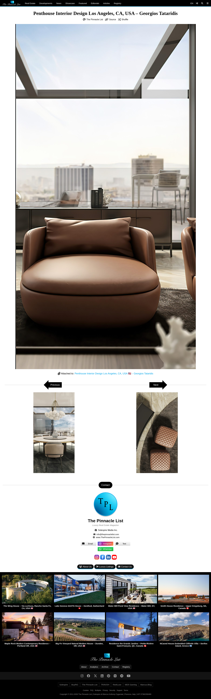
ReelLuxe (117, 685)
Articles (106, 3)
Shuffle (125, 19)
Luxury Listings (105, 567)
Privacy (105, 690)
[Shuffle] (197, 3)
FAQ (91, 690)
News (58, 3)
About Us (85, 567)
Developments (45, 3)
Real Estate (30, 3)
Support (119, 690)
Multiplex (98, 690)
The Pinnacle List (95, 19)
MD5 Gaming (131, 685)
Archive (105, 667)
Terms (126, 690)
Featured (83, 3)
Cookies (86, 690)
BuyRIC (74, 685)
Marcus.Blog (146, 685)
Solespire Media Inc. (108, 530)
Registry (117, 3)
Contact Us (125, 567)
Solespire (63, 685)
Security (112, 690)
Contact (115, 667)
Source (112, 19)
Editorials (95, 3)
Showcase (70, 3)
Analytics (94, 667)
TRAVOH (105, 685)
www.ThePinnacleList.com (107, 537)
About (83, 667)
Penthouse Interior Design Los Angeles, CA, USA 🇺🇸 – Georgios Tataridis (114, 373)
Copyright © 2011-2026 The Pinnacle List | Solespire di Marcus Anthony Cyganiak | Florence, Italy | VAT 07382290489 (105, 694)
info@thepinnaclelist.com (107, 534)
